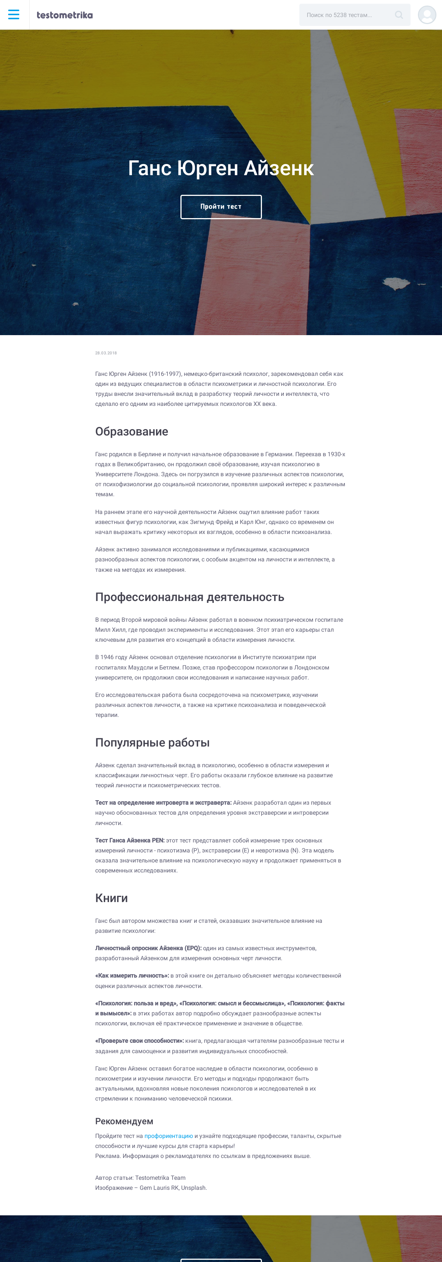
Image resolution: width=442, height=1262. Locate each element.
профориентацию (168, 1135)
